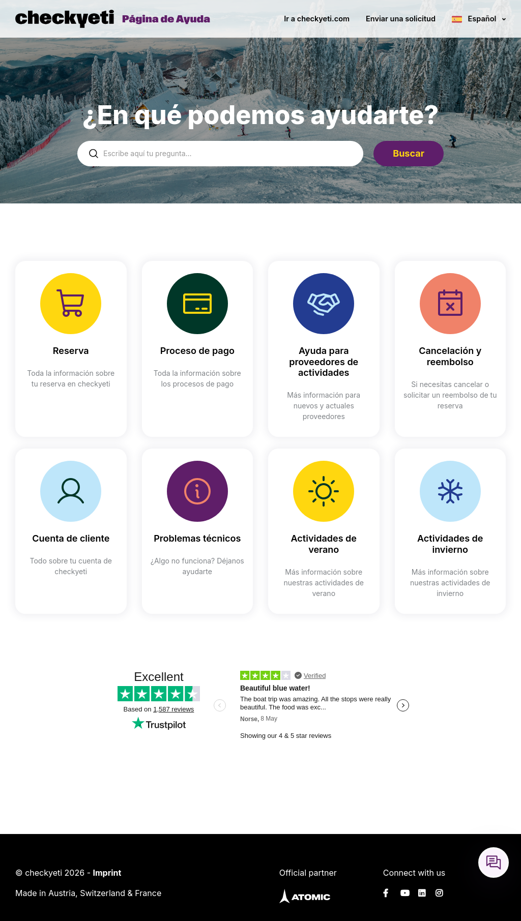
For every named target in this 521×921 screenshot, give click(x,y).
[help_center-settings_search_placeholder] (220, 153)
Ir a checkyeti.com (317, 18)
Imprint (107, 873)
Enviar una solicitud (401, 18)
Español (482, 18)
